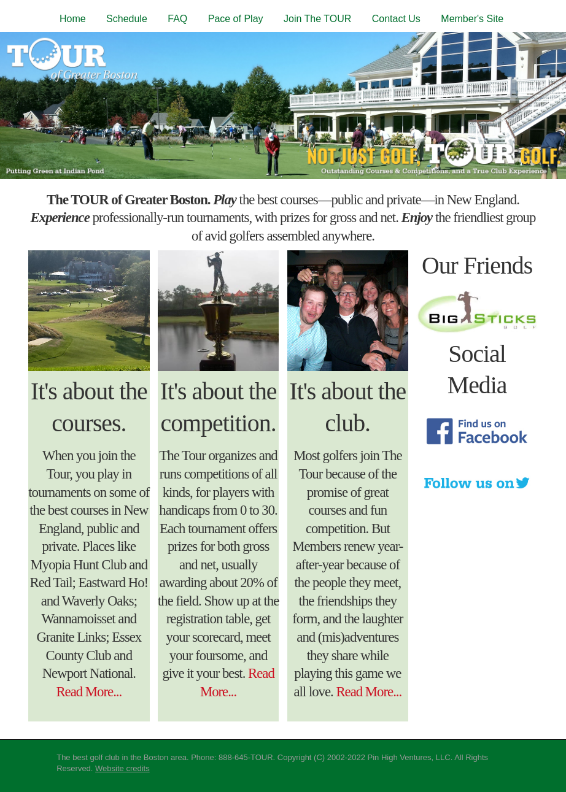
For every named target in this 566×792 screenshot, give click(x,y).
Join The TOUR (317, 18)
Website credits (122, 768)
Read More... (89, 691)
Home (73, 18)
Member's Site (472, 18)
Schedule (126, 18)
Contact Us (396, 18)
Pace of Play (235, 18)
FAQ (177, 18)
